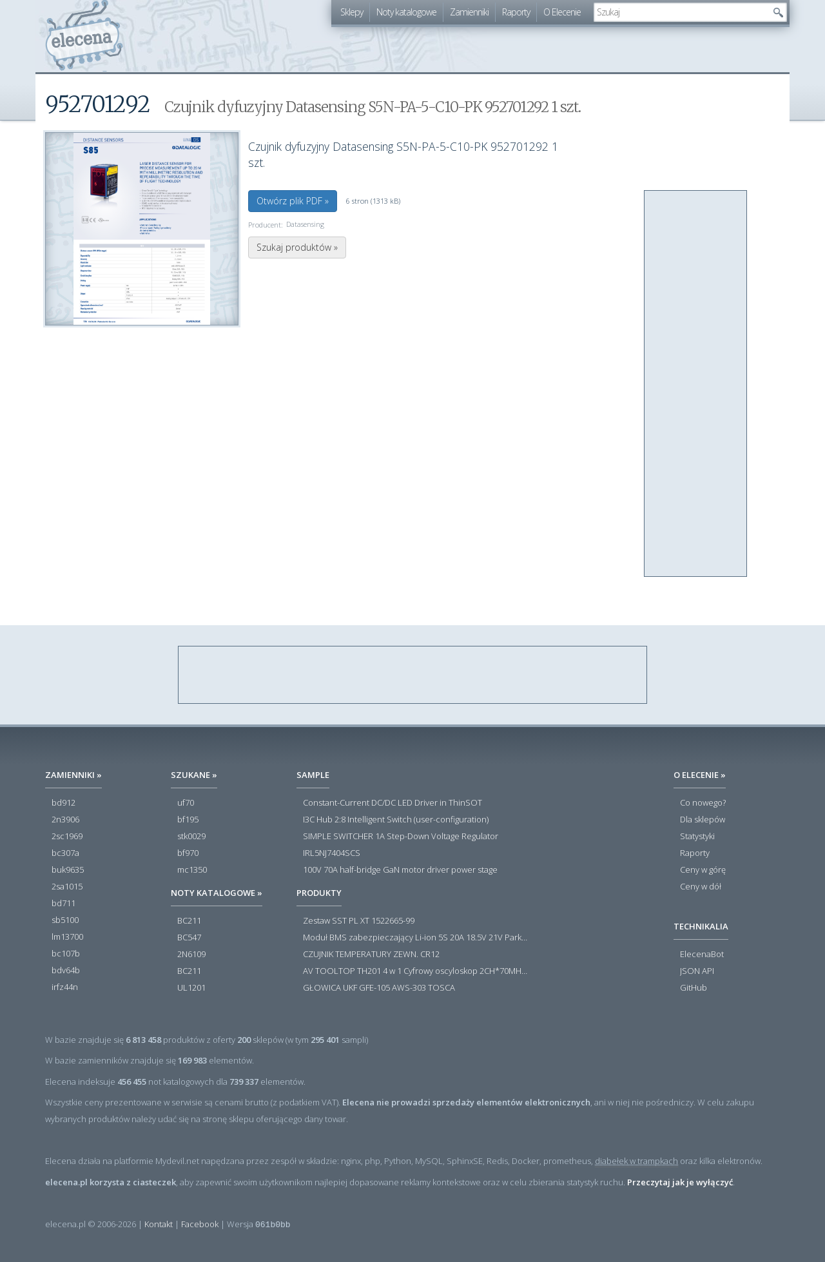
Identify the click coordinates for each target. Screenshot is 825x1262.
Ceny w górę (703, 870)
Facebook (199, 1224)
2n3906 (65, 820)
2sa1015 (67, 887)
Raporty (516, 12)
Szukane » (194, 775)
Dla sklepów (702, 820)
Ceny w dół (700, 887)
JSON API (697, 971)
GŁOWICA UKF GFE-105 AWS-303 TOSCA (379, 988)
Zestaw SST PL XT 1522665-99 (358, 921)
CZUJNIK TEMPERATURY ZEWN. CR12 (371, 954)
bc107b (66, 954)
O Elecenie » (700, 775)
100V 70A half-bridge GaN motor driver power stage (400, 870)
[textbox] (681, 12)
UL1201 (191, 988)
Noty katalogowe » (216, 892)
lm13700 (67, 937)
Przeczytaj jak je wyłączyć (680, 1182)
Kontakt (158, 1224)
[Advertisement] (696, 384)
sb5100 (65, 920)
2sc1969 (67, 836)
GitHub (693, 988)
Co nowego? (703, 803)
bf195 (188, 820)
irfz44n (65, 987)
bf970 (188, 853)
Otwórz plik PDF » (293, 201)
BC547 (189, 938)
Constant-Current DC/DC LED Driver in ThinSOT (392, 803)
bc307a (65, 853)
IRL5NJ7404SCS (331, 853)
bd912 (63, 803)
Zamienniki (469, 12)
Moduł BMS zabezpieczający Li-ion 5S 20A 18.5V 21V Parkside (416, 938)
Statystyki (697, 836)
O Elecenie (562, 12)
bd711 (63, 903)
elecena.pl (84, 36)
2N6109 (191, 954)
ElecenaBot (702, 954)
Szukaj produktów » (297, 247)
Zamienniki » (73, 775)
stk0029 (191, 836)
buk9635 (68, 870)
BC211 (189, 921)
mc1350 (192, 870)
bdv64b (66, 971)
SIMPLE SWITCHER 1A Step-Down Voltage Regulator (400, 836)
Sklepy (351, 12)
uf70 (185, 803)
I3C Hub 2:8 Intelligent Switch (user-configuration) (396, 820)
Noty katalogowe (406, 12)
